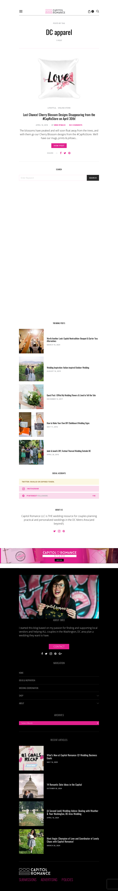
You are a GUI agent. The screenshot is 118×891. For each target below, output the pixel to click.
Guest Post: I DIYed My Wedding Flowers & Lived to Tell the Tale (71, 395)
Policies (67, 879)
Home (21, 672)
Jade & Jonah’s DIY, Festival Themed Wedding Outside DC (69, 450)
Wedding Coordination (28, 688)
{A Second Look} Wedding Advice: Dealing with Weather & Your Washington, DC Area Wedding (72, 812)
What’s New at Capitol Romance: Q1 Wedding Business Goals (72, 756)
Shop (21, 695)
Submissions (27, 879)
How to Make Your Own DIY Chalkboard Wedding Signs (68, 423)
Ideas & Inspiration (27, 680)
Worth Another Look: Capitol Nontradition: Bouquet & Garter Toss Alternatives (72, 340)
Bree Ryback (59, 125)
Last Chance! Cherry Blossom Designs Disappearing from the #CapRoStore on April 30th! (59, 116)
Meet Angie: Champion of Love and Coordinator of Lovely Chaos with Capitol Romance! (73, 840)
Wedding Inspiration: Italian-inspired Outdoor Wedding (68, 367)
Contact (59, 646)
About (21, 703)
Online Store (64, 108)
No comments (75, 125)
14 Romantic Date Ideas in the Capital (64, 784)
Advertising (49, 879)
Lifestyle (52, 108)
